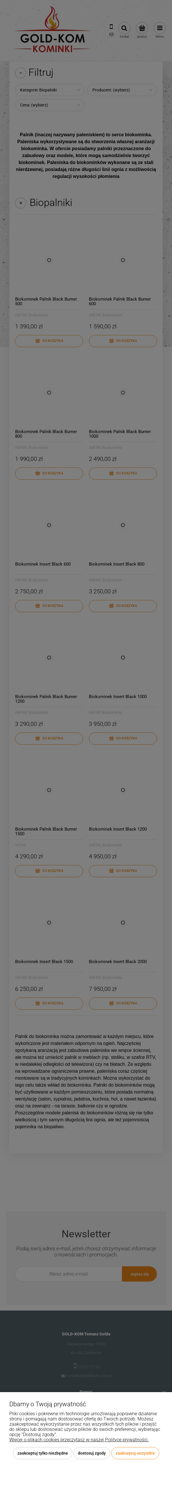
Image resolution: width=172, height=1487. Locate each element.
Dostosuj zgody (92, 1453)
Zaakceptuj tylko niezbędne (42, 1453)
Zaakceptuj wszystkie (135, 1453)
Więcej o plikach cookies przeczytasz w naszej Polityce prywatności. (79, 1439)
